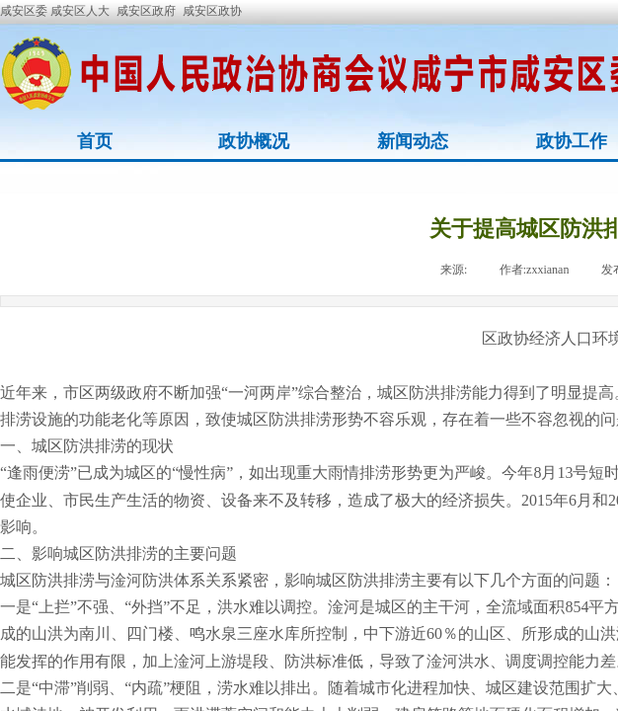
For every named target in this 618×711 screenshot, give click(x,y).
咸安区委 (25, 11)
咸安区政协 (212, 11)
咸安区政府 (146, 11)
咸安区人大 (80, 11)
